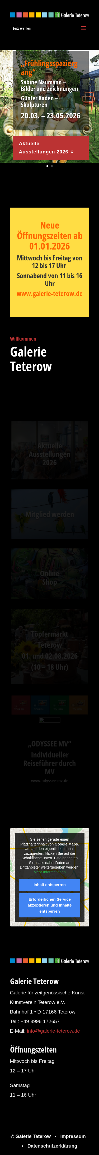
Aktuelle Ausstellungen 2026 (43, 148)
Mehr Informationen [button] (49, 872)
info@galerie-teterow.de (53, 1031)
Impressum (73, 1136)
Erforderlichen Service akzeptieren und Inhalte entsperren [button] (49, 905)
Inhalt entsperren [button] (50, 884)
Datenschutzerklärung (52, 1146)
